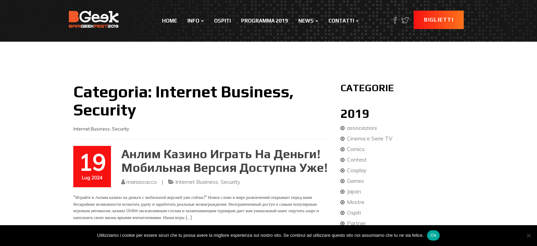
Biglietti (438, 19)
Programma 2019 (264, 21)
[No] (528, 235)
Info (195, 21)
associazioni (362, 127)
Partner (356, 223)
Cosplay (357, 170)
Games (355, 180)
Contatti (343, 21)
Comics (356, 149)
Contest (357, 159)
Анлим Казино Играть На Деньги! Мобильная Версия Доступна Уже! (224, 161)
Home (169, 21)
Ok (433, 235)
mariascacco (141, 181)
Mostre (355, 202)
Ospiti (222, 21)
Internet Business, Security (207, 181)
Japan (354, 191)
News (308, 21)
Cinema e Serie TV (369, 138)
